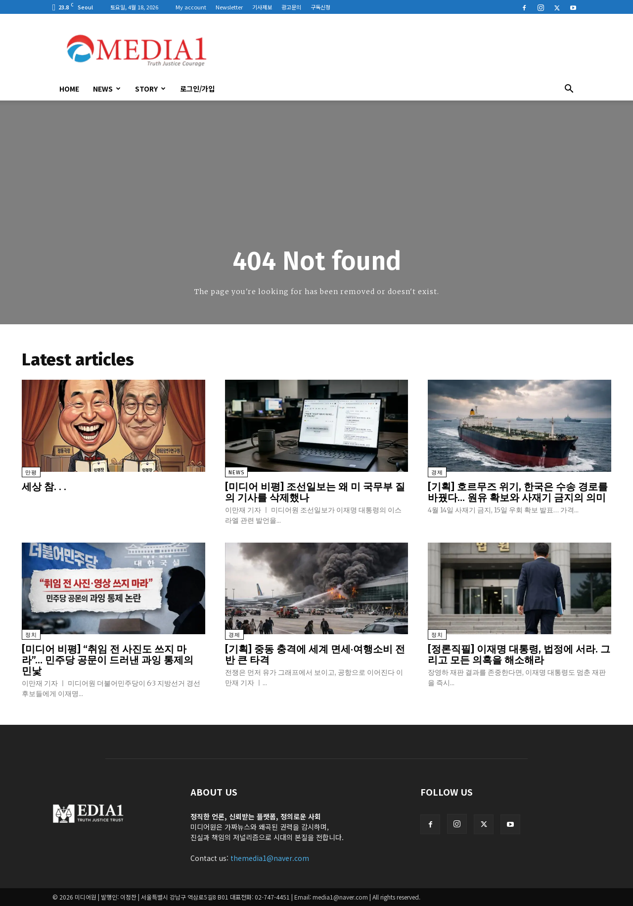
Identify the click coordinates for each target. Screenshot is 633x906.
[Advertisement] (401, 50)
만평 (31, 472)
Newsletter (229, 7)
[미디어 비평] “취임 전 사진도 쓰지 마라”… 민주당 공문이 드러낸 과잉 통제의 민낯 (107, 660)
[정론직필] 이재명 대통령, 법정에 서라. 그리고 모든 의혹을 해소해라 (519, 654)
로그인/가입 (197, 89)
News (107, 89)
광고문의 (291, 7)
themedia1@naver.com (269, 858)
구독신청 (320, 7)
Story (150, 89)
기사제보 (262, 7)
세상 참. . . (44, 487)
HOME (69, 89)
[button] (569, 90)
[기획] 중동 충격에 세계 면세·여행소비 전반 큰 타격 (315, 654)
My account (191, 7)
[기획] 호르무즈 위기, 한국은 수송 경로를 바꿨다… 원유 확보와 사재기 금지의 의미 (518, 492)
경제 (437, 472)
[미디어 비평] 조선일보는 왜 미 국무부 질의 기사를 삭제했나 (315, 492)
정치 (31, 635)
